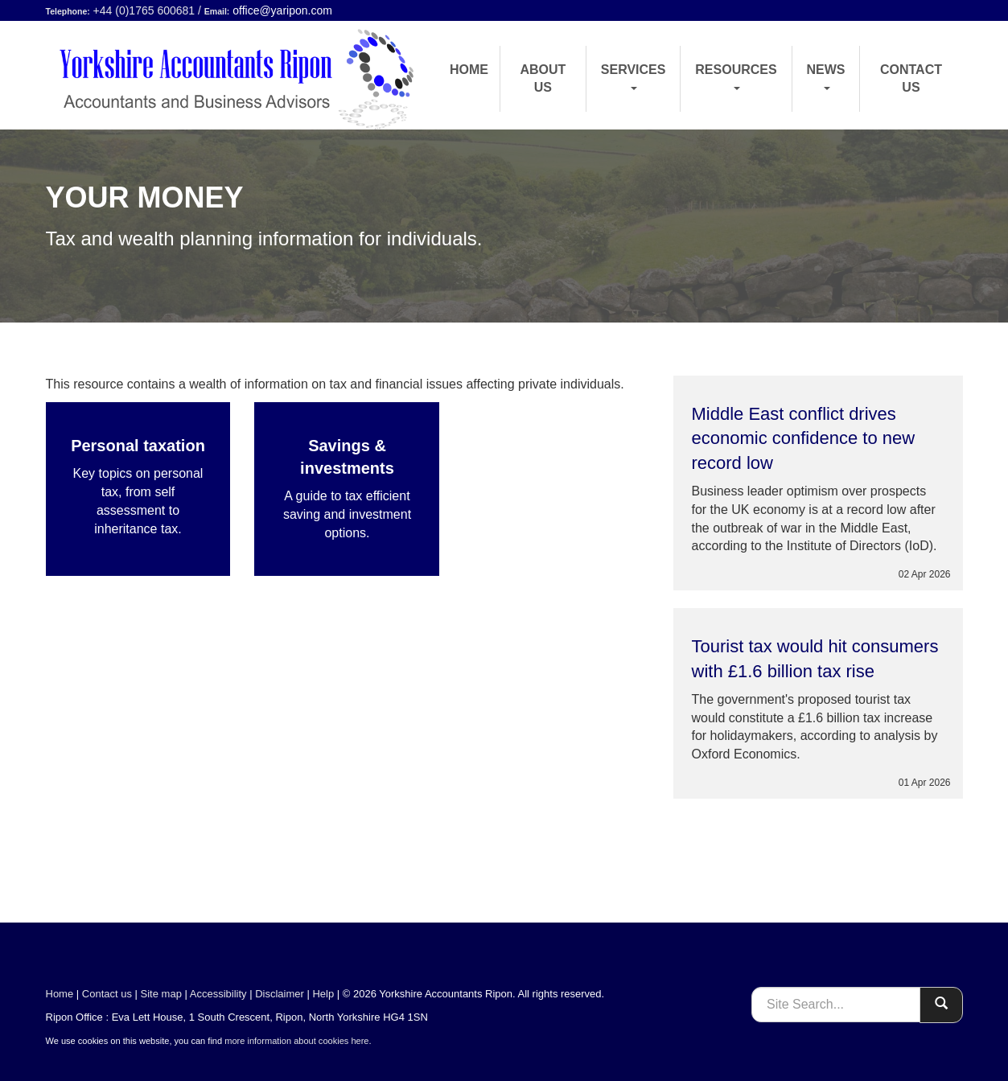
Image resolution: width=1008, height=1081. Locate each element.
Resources (735, 76)
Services (633, 76)
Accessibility (218, 994)
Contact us (911, 78)
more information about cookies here (296, 1041)
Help (323, 994)
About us (543, 78)
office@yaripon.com (282, 10)
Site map (161, 994)
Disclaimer (279, 994)
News (826, 76)
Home (469, 69)
